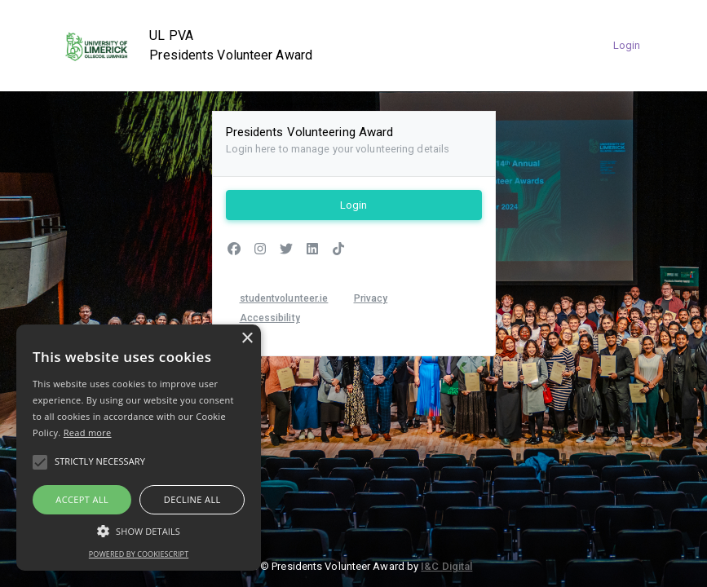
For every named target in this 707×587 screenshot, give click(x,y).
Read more (88, 432)
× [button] (247, 339)
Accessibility (270, 318)
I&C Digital (446, 566)
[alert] (138, 447)
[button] (139, 530)
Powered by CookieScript (138, 554)
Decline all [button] (192, 499)
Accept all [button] (81, 499)
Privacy (371, 298)
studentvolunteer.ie (284, 298)
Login (627, 45)
